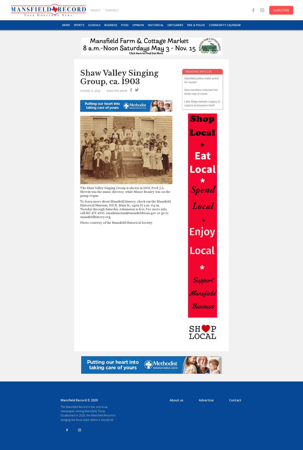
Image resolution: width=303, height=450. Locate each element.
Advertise (206, 400)
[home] (48, 10)
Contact (235, 400)
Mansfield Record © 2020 (79, 400)
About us (176, 400)
